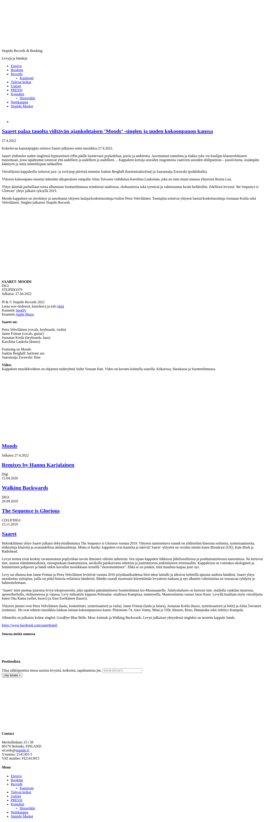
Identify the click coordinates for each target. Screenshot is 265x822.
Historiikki (27, 808)
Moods (9, 446)
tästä (60, 306)
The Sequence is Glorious (31, 511)
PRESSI (16, 800)
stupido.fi (22, 750)
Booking (17, 780)
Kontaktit (17, 804)
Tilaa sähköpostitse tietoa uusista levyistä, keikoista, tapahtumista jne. (52, 670)
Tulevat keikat (21, 792)
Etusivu (16, 776)
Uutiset (16, 796)
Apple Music (25, 314)
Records (16, 784)
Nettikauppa (19, 812)
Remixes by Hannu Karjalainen (38, 465)
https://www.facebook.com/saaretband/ (30, 625)
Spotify (21, 310)
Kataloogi (27, 788)
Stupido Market (22, 816)
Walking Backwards (25, 488)
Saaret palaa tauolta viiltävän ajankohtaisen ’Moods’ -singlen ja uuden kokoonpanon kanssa (107, 131)
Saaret (9, 534)
